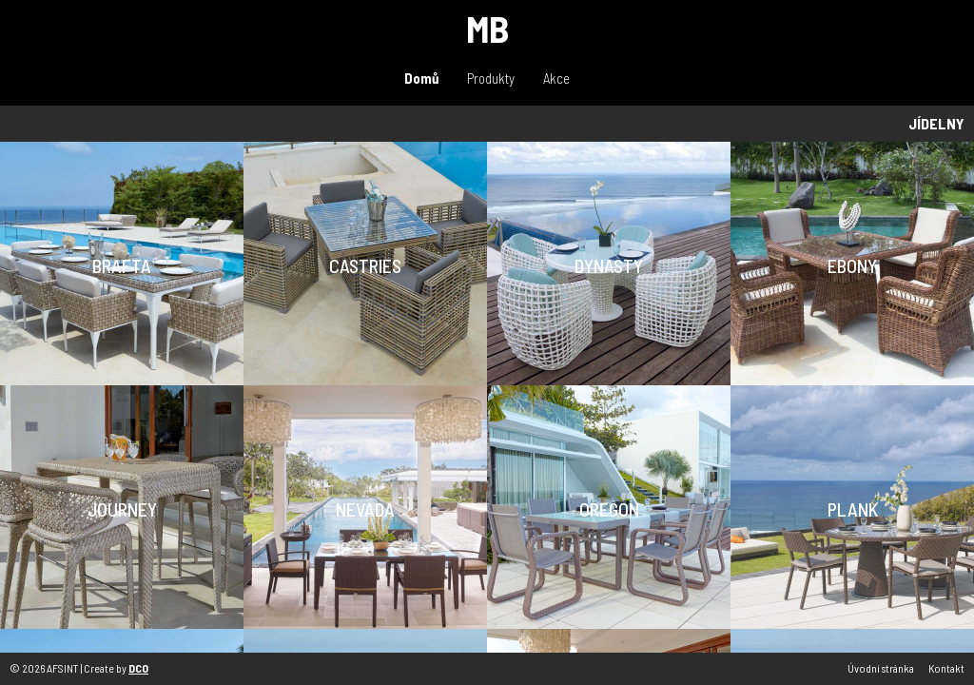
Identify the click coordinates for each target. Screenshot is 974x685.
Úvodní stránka (880, 668)
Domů (421, 78)
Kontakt (946, 668)
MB (487, 28)
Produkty (491, 78)
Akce (556, 78)
